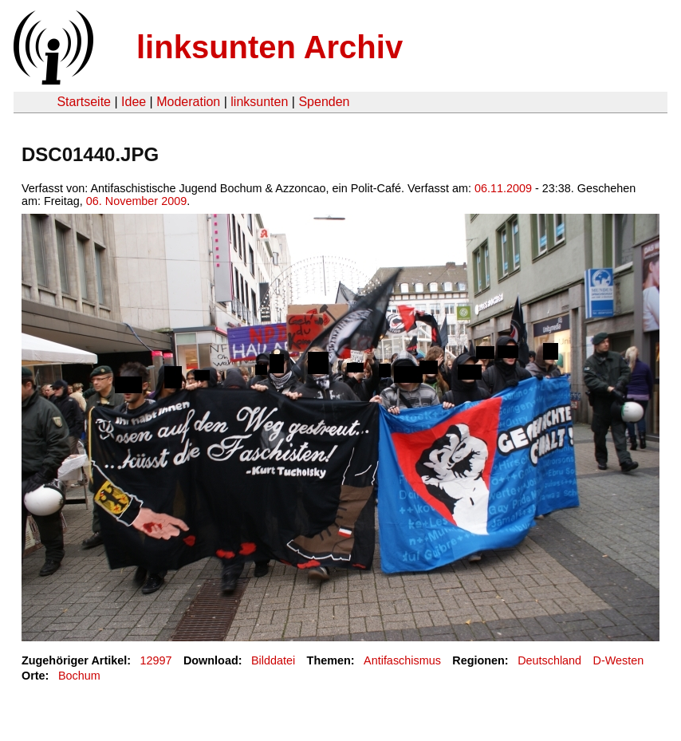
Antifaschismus (402, 660)
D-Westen (618, 660)
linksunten (259, 101)
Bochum (79, 675)
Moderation (188, 101)
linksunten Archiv (269, 47)
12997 (156, 660)
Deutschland (549, 660)
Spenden (323, 101)
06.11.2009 (503, 188)
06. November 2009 (136, 201)
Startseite (84, 101)
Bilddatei (273, 660)
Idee (133, 101)
